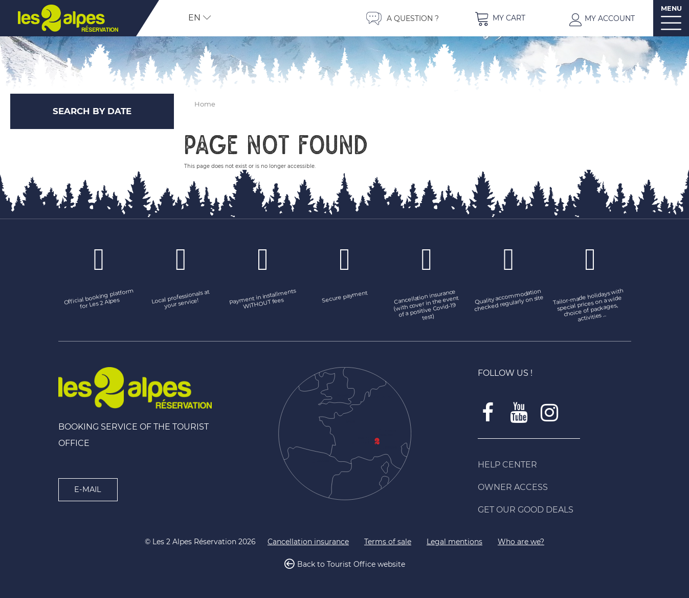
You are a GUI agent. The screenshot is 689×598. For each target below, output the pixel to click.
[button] (500, 18)
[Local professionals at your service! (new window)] (181, 300)
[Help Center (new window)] (554, 465)
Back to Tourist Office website (351, 564)
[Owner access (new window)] (554, 487)
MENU (671, 8)
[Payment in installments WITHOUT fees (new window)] (263, 300)
